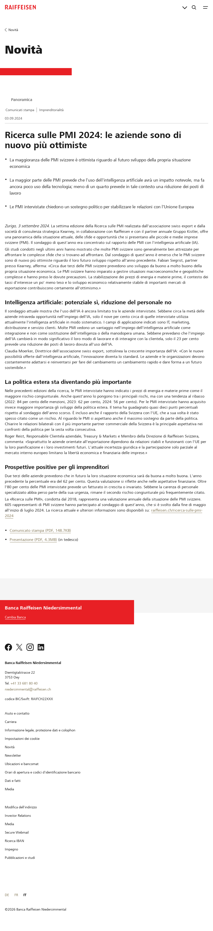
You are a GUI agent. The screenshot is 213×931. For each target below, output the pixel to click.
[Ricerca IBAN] (14, 841)
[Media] (9, 789)
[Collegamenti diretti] (185, 7)
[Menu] (205, 7)
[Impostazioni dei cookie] (22, 739)
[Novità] (9, 747)
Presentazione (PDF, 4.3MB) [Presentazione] (33, 539)
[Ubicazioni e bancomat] (22, 764)
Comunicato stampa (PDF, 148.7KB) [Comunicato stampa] (40, 530)
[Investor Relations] (18, 815)
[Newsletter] (13, 755)
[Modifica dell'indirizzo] (21, 807)
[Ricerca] (194, 7)
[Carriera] (10, 722)
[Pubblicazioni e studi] (20, 858)
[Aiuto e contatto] (17, 713)
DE (7, 895)
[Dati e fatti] (12, 781)
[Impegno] (11, 849)
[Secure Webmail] (17, 832)
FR (16, 895)
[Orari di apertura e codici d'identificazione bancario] (42, 772)
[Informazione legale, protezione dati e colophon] (40, 730)
